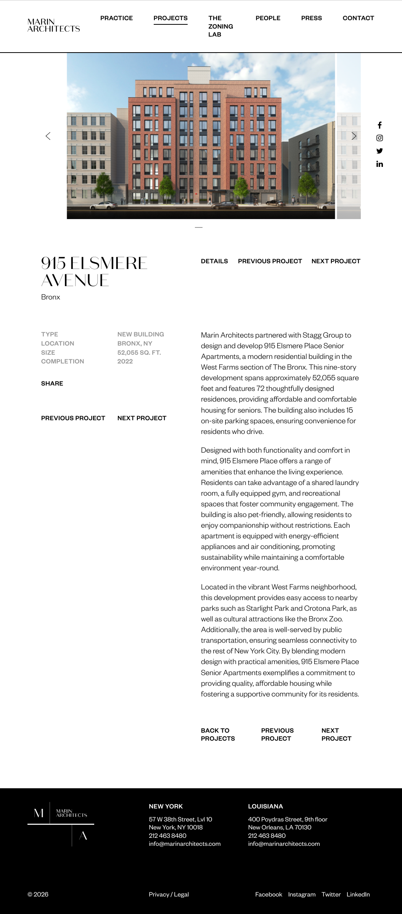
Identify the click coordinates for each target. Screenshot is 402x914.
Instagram (302, 894)
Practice (116, 18)
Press (311, 18)
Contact (359, 18)
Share (52, 383)
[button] (125, 136)
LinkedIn (358, 894)
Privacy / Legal (169, 894)
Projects (171, 18)
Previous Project (73, 418)
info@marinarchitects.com (185, 843)
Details (214, 261)
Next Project (142, 418)
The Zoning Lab (220, 26)
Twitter (331, 894)
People (268, 18)
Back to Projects (218, 734)
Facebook (268, 894)
